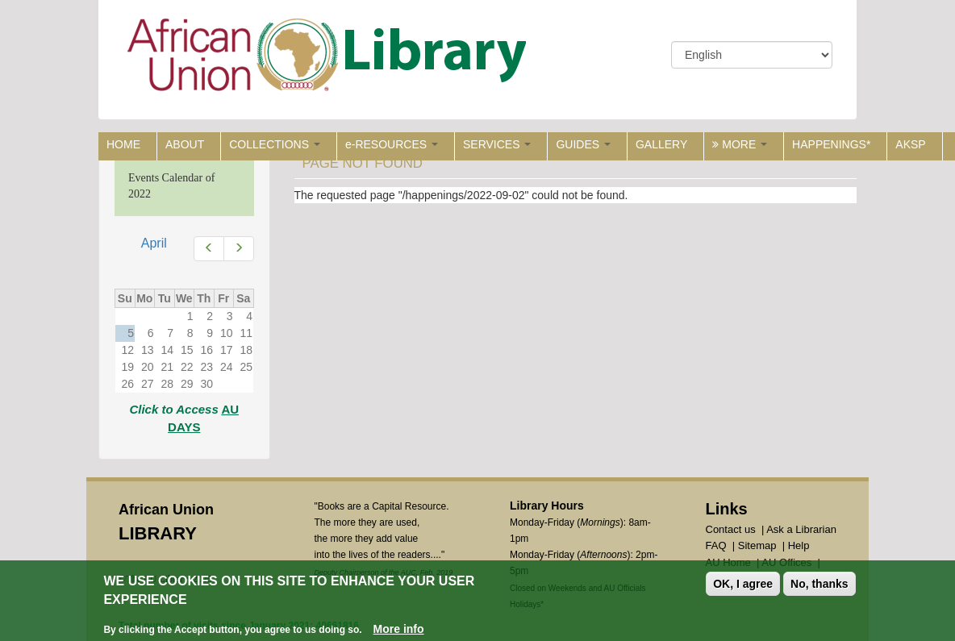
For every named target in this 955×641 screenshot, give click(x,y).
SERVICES (497, 144)
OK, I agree (743, 585)
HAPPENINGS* (831, 144)
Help (799, 545)
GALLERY (661, 144)
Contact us (731, 529)
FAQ (716, 545)
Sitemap (757, 545)
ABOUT (184, 144)
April (154, 243)
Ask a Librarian (801, 529)
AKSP (910, 144)
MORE (739, 144)
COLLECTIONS (274, 144)
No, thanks (819, 585)
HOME (123, 144)
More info (398, 629)
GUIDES (583, 144)
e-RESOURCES (391, 144)
